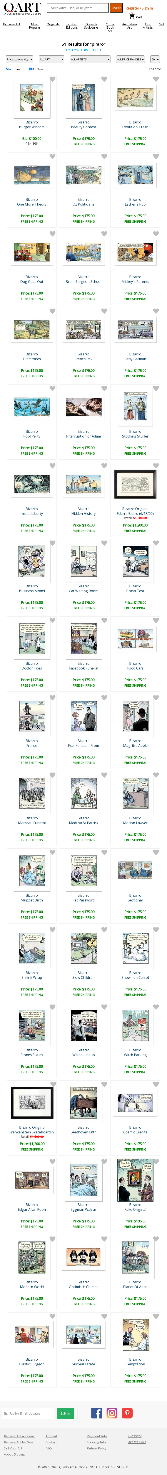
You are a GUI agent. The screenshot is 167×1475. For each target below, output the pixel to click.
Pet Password (83, 900)
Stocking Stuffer (135, 436)
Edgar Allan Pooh (32, 1209)
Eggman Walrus (84, 1209)
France (31, 745)
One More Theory (32, 204)
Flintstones (32, 359)
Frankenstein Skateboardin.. (32, 1132)
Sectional (135, 900)
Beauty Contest (83, 127)
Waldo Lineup (83, 1054)
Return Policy (97, 1448)
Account (51, 1436)
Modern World (32, 1286)
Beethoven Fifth (83, 1132)
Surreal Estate (83, 1364)
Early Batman (135, 359)
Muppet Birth (32, 900)
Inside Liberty (32, 513)
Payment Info (97, 1436)
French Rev (83, 359)
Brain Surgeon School (83, 281)
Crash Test (135, 590)
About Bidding (14, 1454)
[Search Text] (77, 7)
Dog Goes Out (31, 281)
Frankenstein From (83, 745)
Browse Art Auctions (19, 1436)
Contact (51, 1442)
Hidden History (83, 513)
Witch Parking (135, 1054)
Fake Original (135, 1209)
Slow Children (83, 977)
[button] (13, 24)
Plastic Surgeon (32, 1364)
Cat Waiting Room (83, 590)
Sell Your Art (13, 1448)
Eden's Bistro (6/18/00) (135, 513)
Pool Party (31, 436)
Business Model (32, 590)
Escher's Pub (135, 204)
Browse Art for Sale (18, 1442)
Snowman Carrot (135, 977)
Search (116, 8)
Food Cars (135, 668)
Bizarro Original (135, 508)
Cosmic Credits (135, 1132)
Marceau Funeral (32, 822)
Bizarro (32, 122)
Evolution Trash (135, 127)
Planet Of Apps (135, 1286)
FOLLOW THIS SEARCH (83, 50)
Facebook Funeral (83, 668)
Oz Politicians (83, 204)
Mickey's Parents (135, 281)
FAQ (48, 1448)
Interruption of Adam (83, 436)
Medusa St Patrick (83, 822)
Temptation (135, 1364)
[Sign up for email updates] (28, 1413)
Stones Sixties (31, 1054)
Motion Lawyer (135, 822)
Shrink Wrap (32, 977)
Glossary (135, 1436)
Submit (65, 1413)
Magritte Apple (135, 745)
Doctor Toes (32, 668)
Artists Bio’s (137, 1442)
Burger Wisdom (32, 127)
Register (132, 8)
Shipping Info (96, 1442)
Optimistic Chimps (83, 1286)
